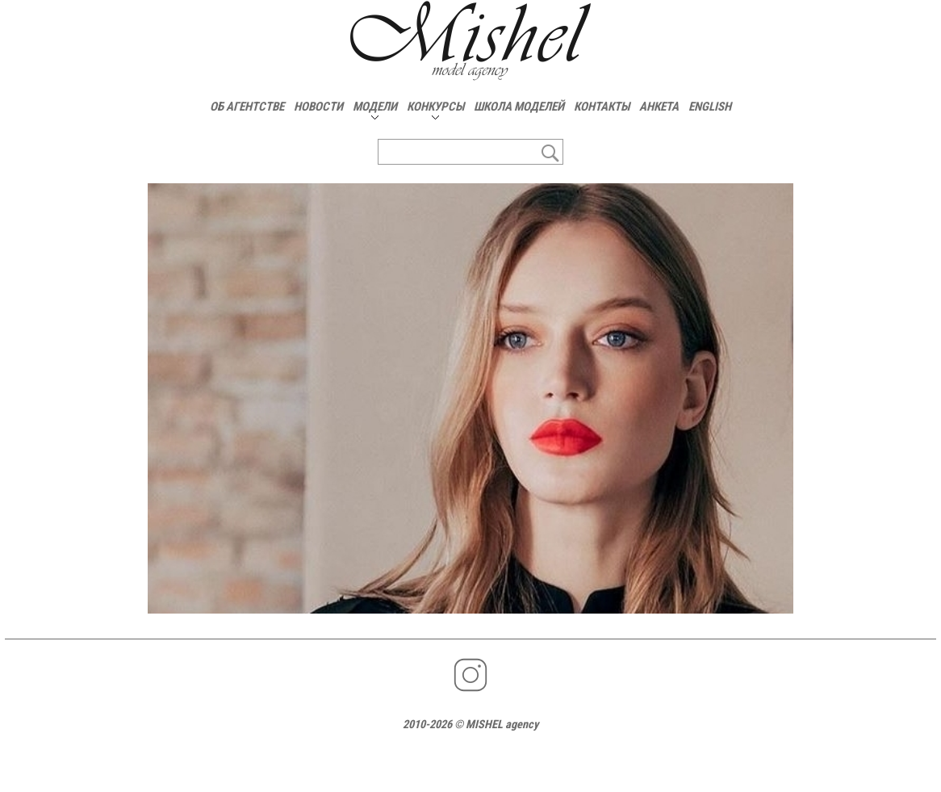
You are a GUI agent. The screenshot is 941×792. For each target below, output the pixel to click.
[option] (470, 398)
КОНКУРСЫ (435, 106)
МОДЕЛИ (375, 106)
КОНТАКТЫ (601, 106)
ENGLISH (709, 106)
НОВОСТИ (318, 106)
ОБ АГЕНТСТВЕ (247, 106)
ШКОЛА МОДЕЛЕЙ (519, 106)
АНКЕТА (659, 106)
